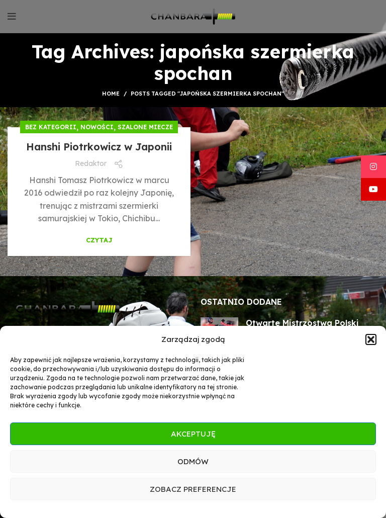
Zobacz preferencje (193, 489)
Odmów (193, 461)
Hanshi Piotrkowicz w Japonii (99, 146)
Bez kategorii (50, 127)
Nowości (97, 127)
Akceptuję (193, 434)
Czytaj (99, 240)
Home (111, 93)
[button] (371, 339)
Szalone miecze (145, 127)
